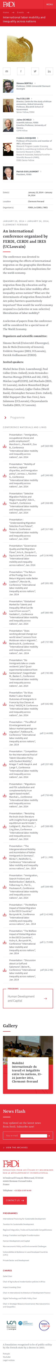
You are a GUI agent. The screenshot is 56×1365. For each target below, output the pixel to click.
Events (20, 12)
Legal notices (9, 1360)
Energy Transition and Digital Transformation (21, 1235)
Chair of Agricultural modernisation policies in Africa (24, 1281)
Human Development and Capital (27, 998)
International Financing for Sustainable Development (24, 1219)
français (6, 1353)
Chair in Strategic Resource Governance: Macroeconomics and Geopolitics (26, 1305)
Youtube (6, 1357)
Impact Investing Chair (12, 1287)
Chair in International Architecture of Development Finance (26, 1292)
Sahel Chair (7, 1276)
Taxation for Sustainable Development (18, 1224)
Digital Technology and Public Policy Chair (20, 1298)
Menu (49, 4)
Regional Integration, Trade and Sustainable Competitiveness (27, 1230)
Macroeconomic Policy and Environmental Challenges (24, 1246)
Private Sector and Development (16, 1260)
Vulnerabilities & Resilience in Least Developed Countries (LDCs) (25, 1253)
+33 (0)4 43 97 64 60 (22, 1190)
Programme (14, 417)
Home (6, 12)
